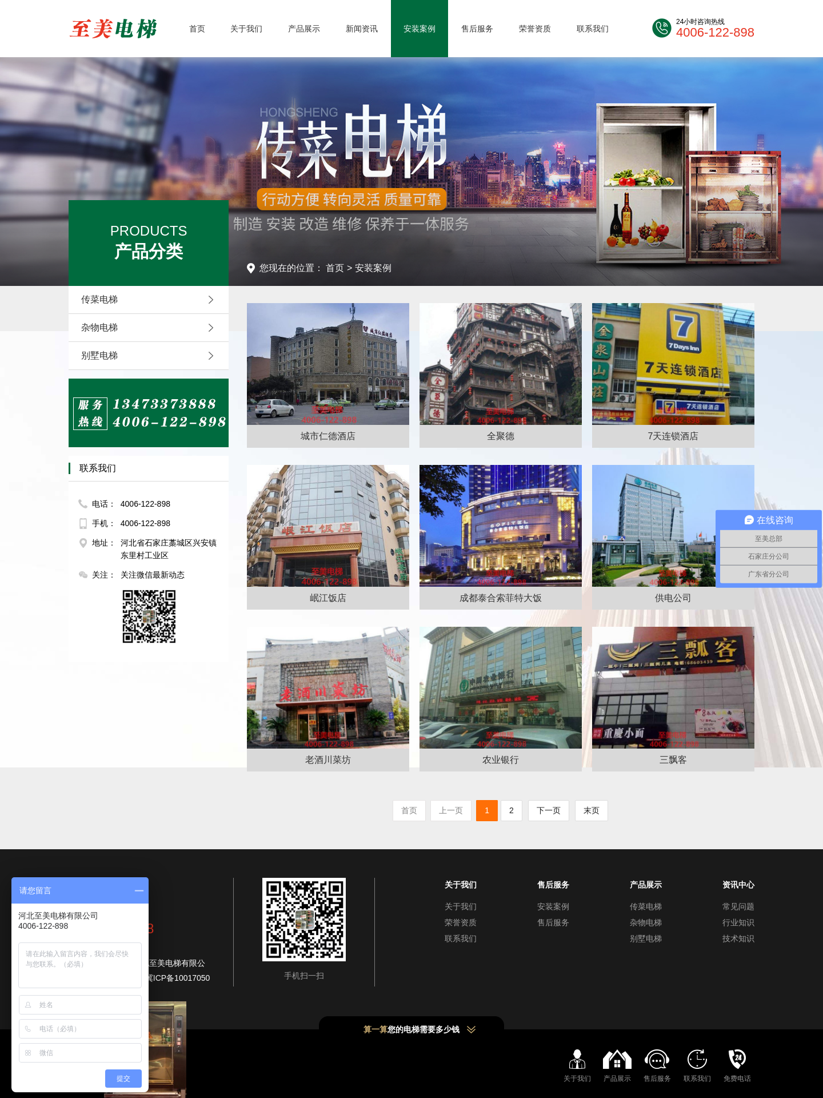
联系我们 (593, 28)
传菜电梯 (150, 299)
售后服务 (477, 28)
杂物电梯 (150, 327)
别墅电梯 (150, 355)
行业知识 (738, 922)
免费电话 (737, 1079)
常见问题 (738, 906)
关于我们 (246, 28)
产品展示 (304, 28)
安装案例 (419, 28)
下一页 (549, 810)
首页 (197, 28)
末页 (592, 810)
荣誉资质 (535, 28)
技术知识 (738, 938)
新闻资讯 (362, 28)
